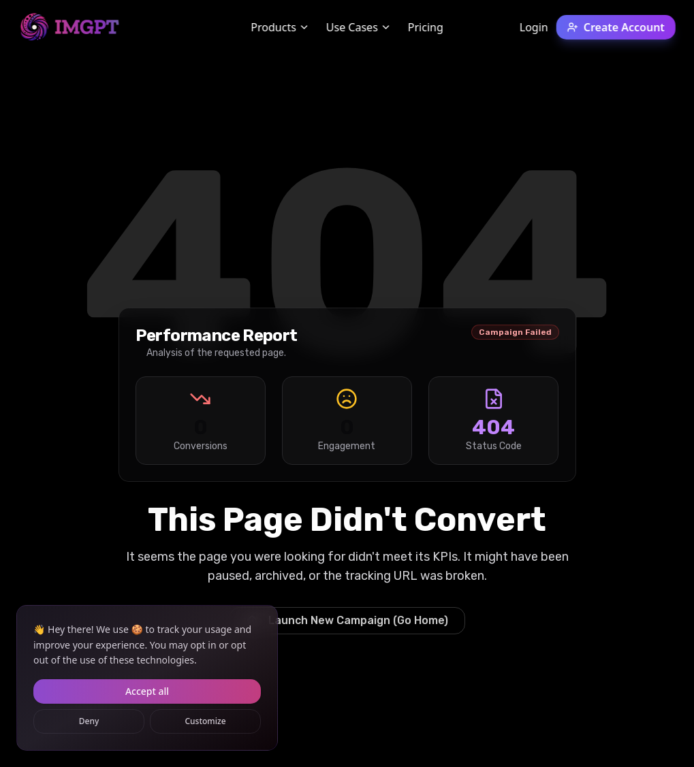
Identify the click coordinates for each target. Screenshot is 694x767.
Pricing (425, 27)
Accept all (147, 691)
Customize (205, 721)
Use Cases (359, 27)
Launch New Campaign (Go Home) (347, 620)
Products (280, 27)
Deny (89, 721)
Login (534, 27)
